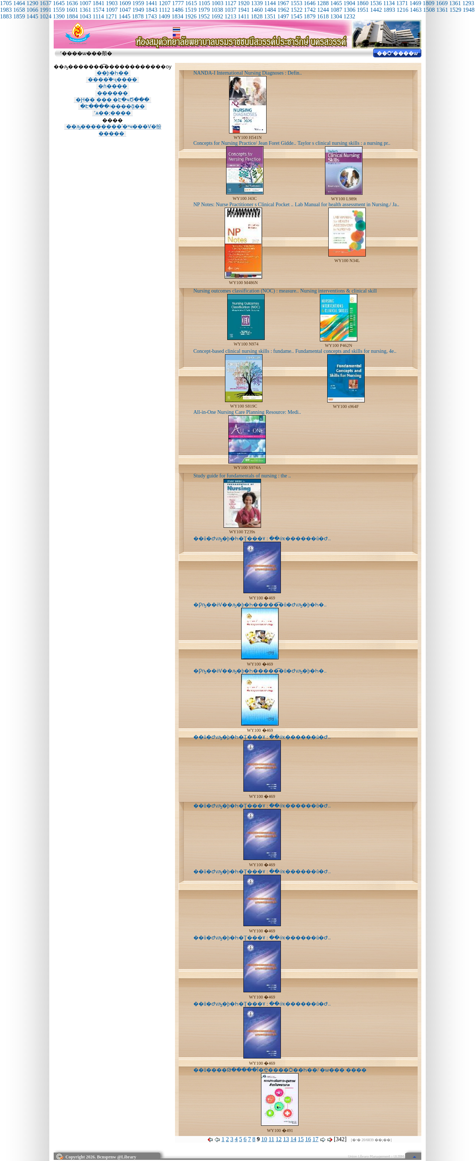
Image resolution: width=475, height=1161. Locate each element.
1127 (230, 3)
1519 (191, 10)
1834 (177, 16)
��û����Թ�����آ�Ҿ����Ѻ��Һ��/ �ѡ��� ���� (280, 1070)
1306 (350, 10)
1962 (283, 10)
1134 (388, 3)
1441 (151, 3)
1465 (336, 3)
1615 (191, 3)
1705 (6, 3)
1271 (111, 16)
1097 (112, 10)
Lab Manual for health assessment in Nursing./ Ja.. (347, 204)
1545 (296, 16)
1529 (455, 10)
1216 (402, 10)
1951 (363, 10)
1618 (323, 16)
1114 (98, 16)
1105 (204, 3)
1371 (402, 3)
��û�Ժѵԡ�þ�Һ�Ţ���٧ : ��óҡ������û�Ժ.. (262, 538)
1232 (349, 16)
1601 (72, 10)
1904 (349, 3)
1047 (125, 10)
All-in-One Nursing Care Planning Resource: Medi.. (247, 412)
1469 (415, 3)
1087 (336, 10)
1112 (164, 10)
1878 (138, 16)
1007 (85, 3)
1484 (270, 10)
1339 (257, 3)
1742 (310, 10)
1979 (204, 10)
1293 (468, 3)
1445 (32, 16)
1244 (323, 10)
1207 (165, 3)
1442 (376, 10)
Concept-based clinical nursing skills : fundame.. (243, 351)
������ (112, 93)
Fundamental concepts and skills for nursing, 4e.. (345, 351)
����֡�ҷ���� (112, 79)
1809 (429, 3)
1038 (217, 10)
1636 (72, 3)
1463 (416, 10)
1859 (19, 16)
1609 (125, 3)
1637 (45, 3)
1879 (309, 16)
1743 (151, 16)
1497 (283, 16)
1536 (376, 3)
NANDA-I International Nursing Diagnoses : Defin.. (247, 73)
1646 (309, 3)
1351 (270, 16)
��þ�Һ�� (113, 73)
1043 (85, 16)
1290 (32, 3)
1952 (204, 16)
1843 (151, 10)
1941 (244, 10)
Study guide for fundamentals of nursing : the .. (242, 476)
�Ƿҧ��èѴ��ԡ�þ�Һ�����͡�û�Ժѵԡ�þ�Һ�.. (259, 605)
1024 (45, 16)
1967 (283, 3)
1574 (98, 10)
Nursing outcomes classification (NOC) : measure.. (246, 291)
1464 (19, 3)
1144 (270, 3)
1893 (389, 10)
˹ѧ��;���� (112, 113)
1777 (178, 3)
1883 (6, 16)
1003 (217, 3)
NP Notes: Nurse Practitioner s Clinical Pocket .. (243, 204)
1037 (230, 10)
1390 (59, 16)
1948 (469, 10)
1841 (98, 3)
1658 (19, 10)
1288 (323, 3)
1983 (6, 10)
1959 (138, 3)
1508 (429, 10)
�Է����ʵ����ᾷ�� (112, 106)
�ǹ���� (112, 86)
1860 (362, 3)
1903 (112, 3)
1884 (72, 16)
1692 (217, 16)
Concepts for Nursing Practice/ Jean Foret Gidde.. (244, 143)
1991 (45, 10)
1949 (138, 10)
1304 (336, 16)
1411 (243, 16)
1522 (297, 10)
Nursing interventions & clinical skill (338, 291)
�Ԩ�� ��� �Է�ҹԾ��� (112, 100)
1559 (59, 10)
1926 (191, 16)
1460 (257, 10)
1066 (32, 10)
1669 (442, 3)
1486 (177, 10)
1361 (455, 3)
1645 (59, 3)
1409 (164, 16)
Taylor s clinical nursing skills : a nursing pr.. (343, 143)
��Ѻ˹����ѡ (397, 53)
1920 (244, 3)
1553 (296, 3)
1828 (256, 16)
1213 (230, 16)
